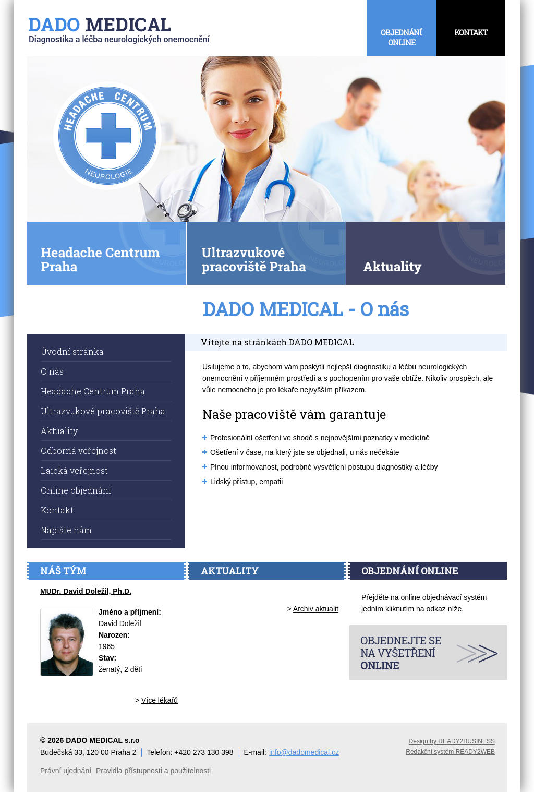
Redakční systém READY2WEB (450, 751)
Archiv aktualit (315, 609)
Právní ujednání (65, 770)
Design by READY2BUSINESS (452, 741)
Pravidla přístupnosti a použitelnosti (153, 770)
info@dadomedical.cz (304, 752)
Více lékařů (159, 700)
